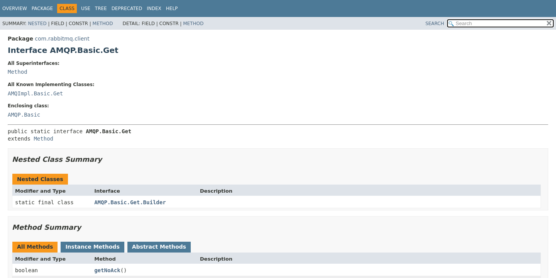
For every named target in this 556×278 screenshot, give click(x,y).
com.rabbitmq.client (62, 39)
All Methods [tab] (35, 247)
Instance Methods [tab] (92, 247)
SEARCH (434, 23)
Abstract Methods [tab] (159, 247)
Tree (101, 8)
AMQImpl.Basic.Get (35, 93)
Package (42, 8)
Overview (14, 8)
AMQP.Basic (24, 115)
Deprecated (127, 8)
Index (154, 8)
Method (103, 23)
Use (85, 8)
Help (172, 8)
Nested (37, 23)
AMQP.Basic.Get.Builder (130, 202)
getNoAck (107, 270)
